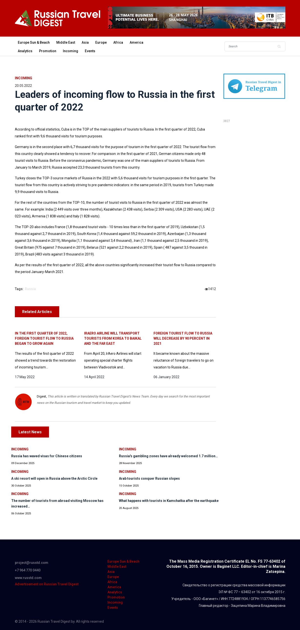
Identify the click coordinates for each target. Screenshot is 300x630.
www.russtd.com (28, 578)
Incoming (70, 51)
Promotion (47, 51)
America (136, 42)
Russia (30, 289)
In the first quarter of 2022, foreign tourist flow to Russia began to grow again (44, 338)
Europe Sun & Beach (34, 42)
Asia (85, 42)
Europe (101, 42)
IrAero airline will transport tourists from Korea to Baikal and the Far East (113, 338)
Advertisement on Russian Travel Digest (46, 584)
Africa (118, 42)
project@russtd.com (31, 563)
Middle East (65, 42)
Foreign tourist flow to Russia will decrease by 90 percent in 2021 (183, 338)
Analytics (25, 51)
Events (90, 51)
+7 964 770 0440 (27, 570)
